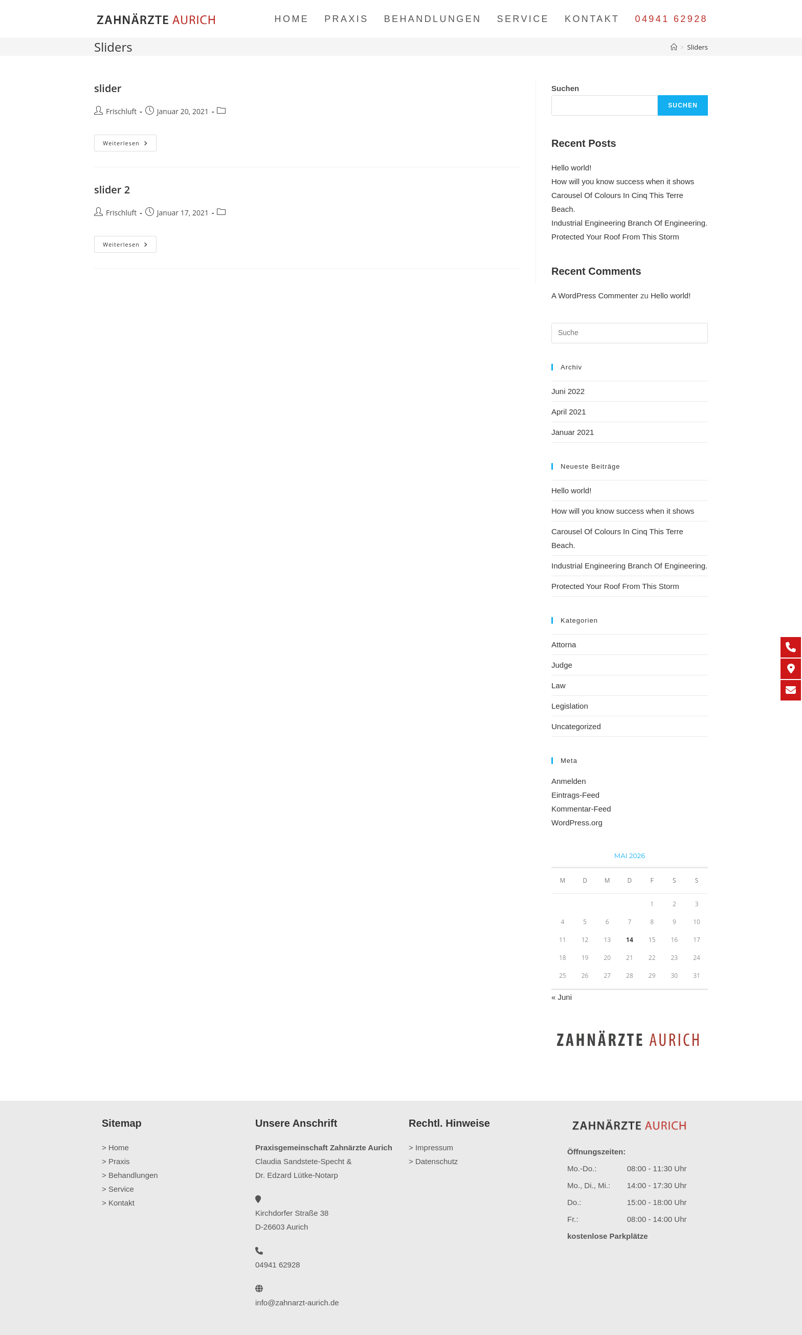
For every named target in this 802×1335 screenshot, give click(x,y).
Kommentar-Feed (581, 808)
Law (558, 685)
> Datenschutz (433, 1161)
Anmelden (568, 781)
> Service (118, 1189)
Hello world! (571, 167)
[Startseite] (674, 47)
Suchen (565, 88)
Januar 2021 (572, 432)
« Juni (561, 997)
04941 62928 (671, 19)
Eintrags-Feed (575, 795)
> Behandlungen (130, 1175)
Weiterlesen (130, 143)
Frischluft (121, 111)
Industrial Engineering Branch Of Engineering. (629, 222)
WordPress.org (577, 822)
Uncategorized (576, 726)
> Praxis (116, 1161)
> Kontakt (118, 1202)
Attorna (563, 644)
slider (108, 88)
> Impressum (431, 1147)
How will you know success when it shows (622, 181)
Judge (561, 665)
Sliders (697, 47)
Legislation (569, 706)
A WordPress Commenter (594, 295)
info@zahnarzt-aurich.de (297, 1302)
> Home (115, 1147)
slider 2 (112, 189)
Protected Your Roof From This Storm (615, 236)
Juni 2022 (568, 391)
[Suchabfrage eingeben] (629, 333)
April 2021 (568, 411)
